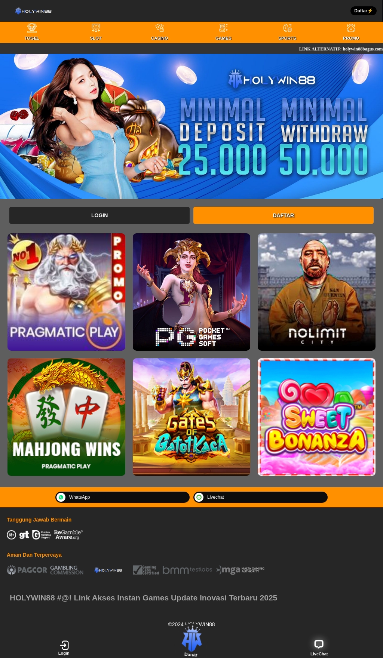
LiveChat (319, 647)
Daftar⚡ (363, 10)
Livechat (209, 497)
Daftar (283, 215)
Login (99, 215)
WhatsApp (73, 497)
